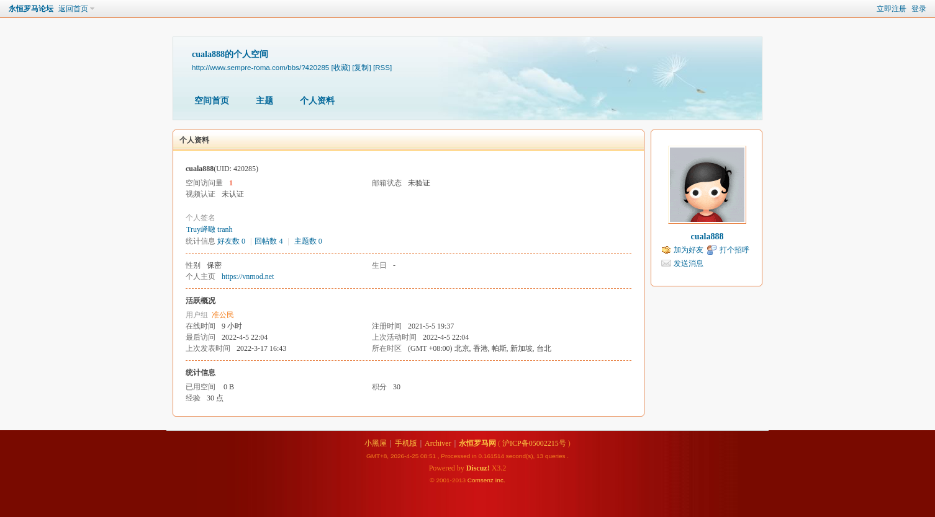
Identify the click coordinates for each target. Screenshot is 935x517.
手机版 (406, 443)
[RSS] (382, 67)
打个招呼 (734, 249)
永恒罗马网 (477, 443)
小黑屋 (375, 443)
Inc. (500, 480)
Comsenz (481, 480)
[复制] (361, 67)
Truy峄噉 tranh (209, 229)
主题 (264, 100)
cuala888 (707, 236)
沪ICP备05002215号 (534, 443)
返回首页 (73, 8)
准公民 (223, 315)
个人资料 (317, 100)
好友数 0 (231, 241)
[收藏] (341, 67)
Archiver (438, 443)
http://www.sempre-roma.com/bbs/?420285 (260, 67)
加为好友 (688, 249)
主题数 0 (308, 241)
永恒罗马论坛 (31, 8)
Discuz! (478, 468)
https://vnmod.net (248, 276)
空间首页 (211, 100)
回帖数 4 (268, 241)
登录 (918, 8)
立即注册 (891, 8)
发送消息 (688, 263)
